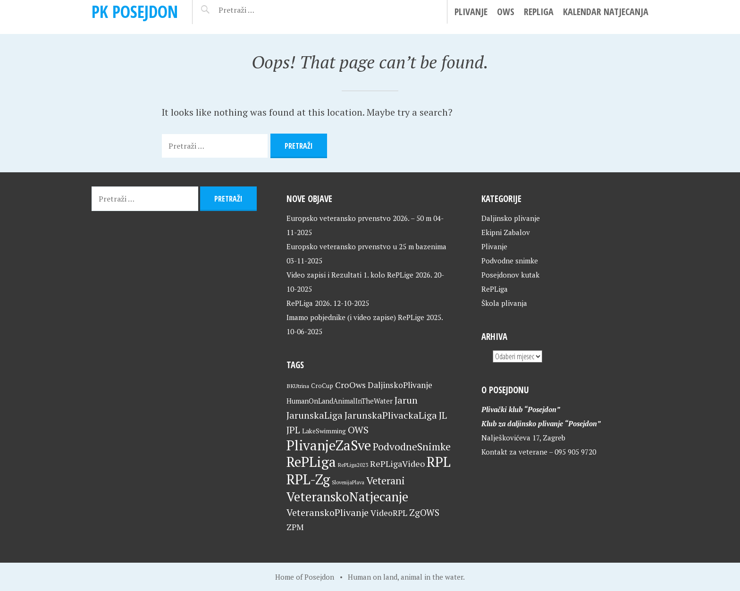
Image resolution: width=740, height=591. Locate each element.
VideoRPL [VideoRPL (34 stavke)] (388, 512)
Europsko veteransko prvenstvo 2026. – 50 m (358, 218)
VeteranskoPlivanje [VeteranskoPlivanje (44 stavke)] (327, 512)
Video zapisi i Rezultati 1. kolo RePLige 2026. (359, 274)
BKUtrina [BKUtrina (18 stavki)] (297, 386)
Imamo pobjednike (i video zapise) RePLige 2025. (364, 317)
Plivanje (471, 11)
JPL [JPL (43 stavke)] (293, 430)
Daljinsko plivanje (510, 218)
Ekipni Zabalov (505, 232)
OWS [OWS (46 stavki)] (358, 429)
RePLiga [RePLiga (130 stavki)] (311, 462)
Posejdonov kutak (510, 274)
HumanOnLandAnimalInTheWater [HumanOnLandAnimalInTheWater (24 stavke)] (339, 401)
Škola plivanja (504, 303)
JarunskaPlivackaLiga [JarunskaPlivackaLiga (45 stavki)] (391, 415)
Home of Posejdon (304, 577)
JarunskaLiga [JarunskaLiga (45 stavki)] (314, 415)
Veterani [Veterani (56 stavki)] (385, 480)
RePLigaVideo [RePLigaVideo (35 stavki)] (397, 463)
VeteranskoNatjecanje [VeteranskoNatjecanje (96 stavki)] (347, 496)
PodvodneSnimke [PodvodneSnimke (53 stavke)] (412, 446)
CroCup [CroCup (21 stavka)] (322, 385)
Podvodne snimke (509, 260)
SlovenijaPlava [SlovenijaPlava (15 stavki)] (348, 482)
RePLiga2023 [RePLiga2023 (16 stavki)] (353, 464)
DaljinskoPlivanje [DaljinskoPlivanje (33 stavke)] (400, 385)
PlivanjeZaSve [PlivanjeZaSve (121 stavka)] (328, 445)
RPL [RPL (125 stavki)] (439, 462)
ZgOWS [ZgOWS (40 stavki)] (424, 512)
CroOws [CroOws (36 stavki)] (350, 384)
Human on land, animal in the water (405, 577)
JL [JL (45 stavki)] (443, 415)
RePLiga (539, 11)
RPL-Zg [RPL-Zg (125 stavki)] (308, 479)
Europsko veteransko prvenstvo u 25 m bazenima (366, 246)
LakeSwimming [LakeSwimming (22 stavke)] (324, 431)
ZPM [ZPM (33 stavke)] (294, 527)
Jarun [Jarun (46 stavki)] (406, 400)
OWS (505, 11)
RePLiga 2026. (308, 303)
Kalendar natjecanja (605, 11)
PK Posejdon (135, 11)
